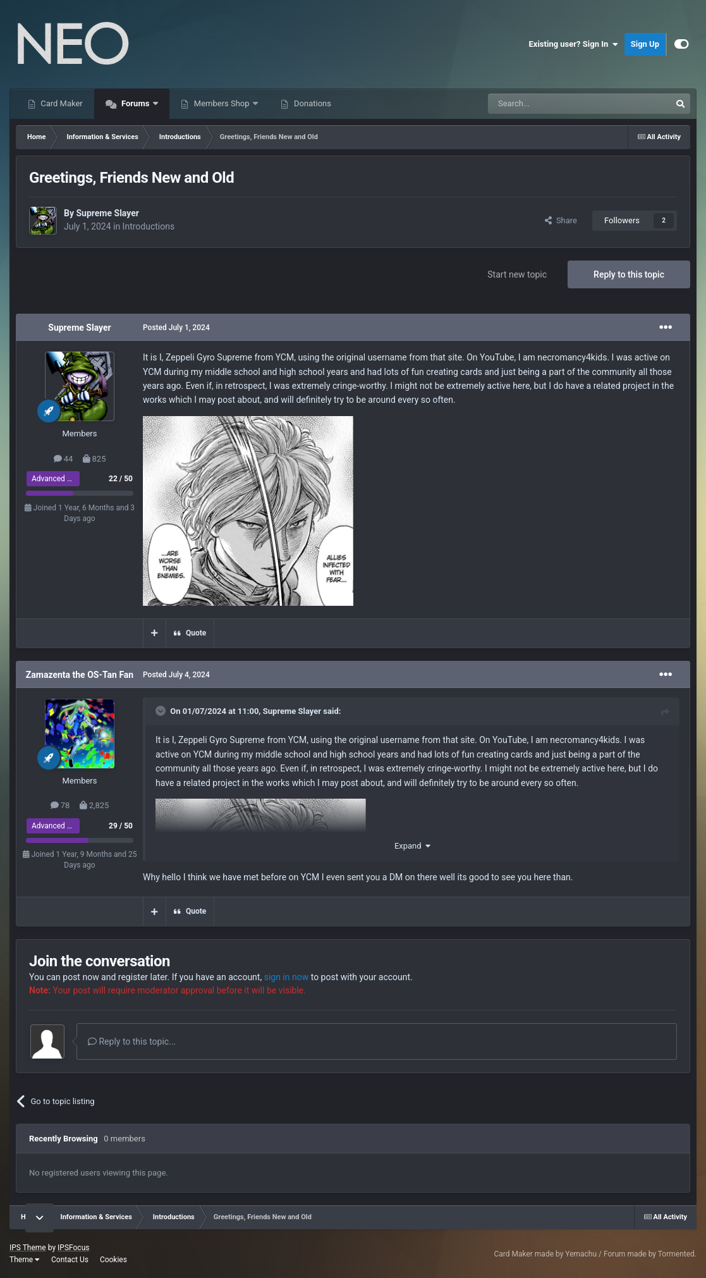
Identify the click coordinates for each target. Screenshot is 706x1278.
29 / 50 (121, 825)
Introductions (149, 226)
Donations (311, 103)
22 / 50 (121, 478)
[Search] (549, 104)
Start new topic (517, 274)
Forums (135, 103)
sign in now (286, 977)
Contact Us (69, 1259)
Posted (176, 327)
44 (63, 459)
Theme (24, 1259)
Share (561, 220)
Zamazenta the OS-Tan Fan (79, 675)
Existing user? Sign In (573, 44)
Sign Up (645, 44)
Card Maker (61, 103)
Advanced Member (63, 478)
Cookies (113, 1259)
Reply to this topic (628, 274)
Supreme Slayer (107, 213)
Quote (196, 633)
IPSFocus (73, 1247)
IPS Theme (27, 1247)
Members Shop (222, 103)
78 (60, 805)
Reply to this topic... (132, 1041)
